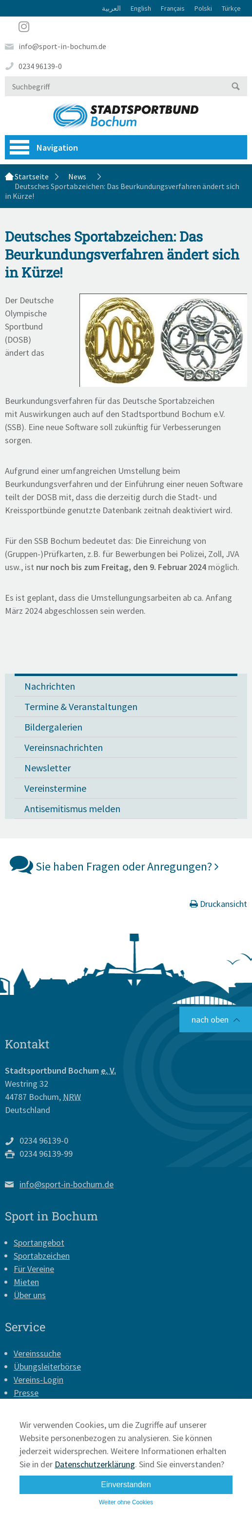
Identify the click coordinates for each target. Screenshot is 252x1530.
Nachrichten (49, 686)
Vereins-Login (38, 1379)
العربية (111, 8)
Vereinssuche (37, 1353)
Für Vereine (34, 1268)
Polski (203, 8)
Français (173, 8)
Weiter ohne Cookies (126, 1502)
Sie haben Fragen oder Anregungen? (114, 864)
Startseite (32, 176)
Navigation (44, 147)
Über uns (30, 1295)
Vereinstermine (55, 788)
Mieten (26, 1281)
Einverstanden (126, 1484)
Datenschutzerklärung (95, 1464)
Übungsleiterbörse (47, 1366)
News (77, 176)
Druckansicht (218, 903)
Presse (26, 1392)
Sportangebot (39, 1242)
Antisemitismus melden (72, 808)
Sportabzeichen (42, 1255)
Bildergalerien (53, 727)
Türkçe (231, 8)
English (141, 8)
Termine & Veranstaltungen (80, 706)
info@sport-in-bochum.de (62, 46)
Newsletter (47, 768)
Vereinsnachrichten (63, 747)
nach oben (210, 1019)
